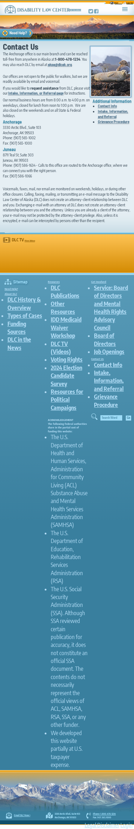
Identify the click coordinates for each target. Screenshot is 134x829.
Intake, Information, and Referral (113, 114)
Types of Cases (25, 315)
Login (126, 825)
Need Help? (11, 289)
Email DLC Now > (22, 815)
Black (116, 3)
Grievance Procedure (113, 121)
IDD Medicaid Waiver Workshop (66, 327)
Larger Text (128, 3)
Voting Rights (67, 359)
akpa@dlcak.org (60, 64)
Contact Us (97, 359)
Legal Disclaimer (102, 825)
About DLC (11, 294)
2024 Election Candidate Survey (66, 375)
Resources (54, 281)
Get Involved (98, 281)
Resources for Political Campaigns (67, 399)
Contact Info (107, 106)
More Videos (30, 240)
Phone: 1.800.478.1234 (104, 813)
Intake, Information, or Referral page (36, 93)
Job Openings (109, 351)
